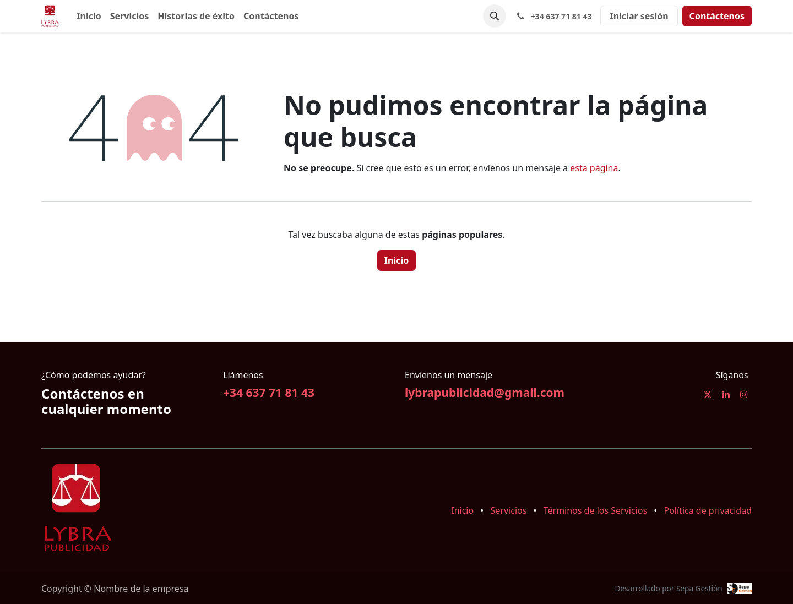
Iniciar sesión (639, 16)
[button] (494, 16)
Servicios (509, 510)
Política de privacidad (708, 510)
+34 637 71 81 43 (268, 392)
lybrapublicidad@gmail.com (484, 392)
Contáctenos (717, 16)
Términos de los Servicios (595, 510)
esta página (594, 168)
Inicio (396, 260)
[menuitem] (88, 16)
